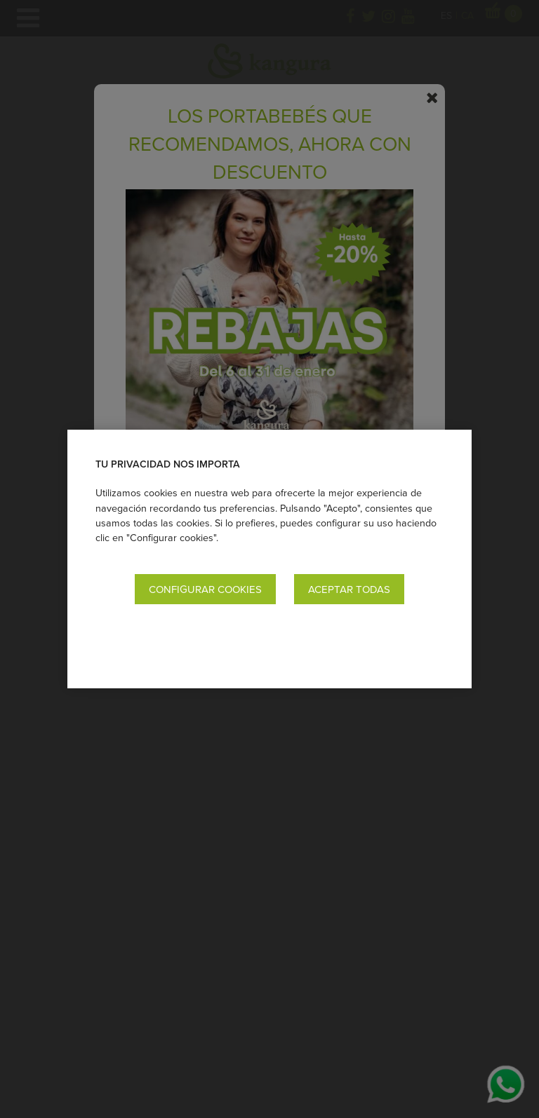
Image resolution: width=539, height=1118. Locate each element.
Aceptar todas (349, 589)
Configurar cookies (205, 589)
